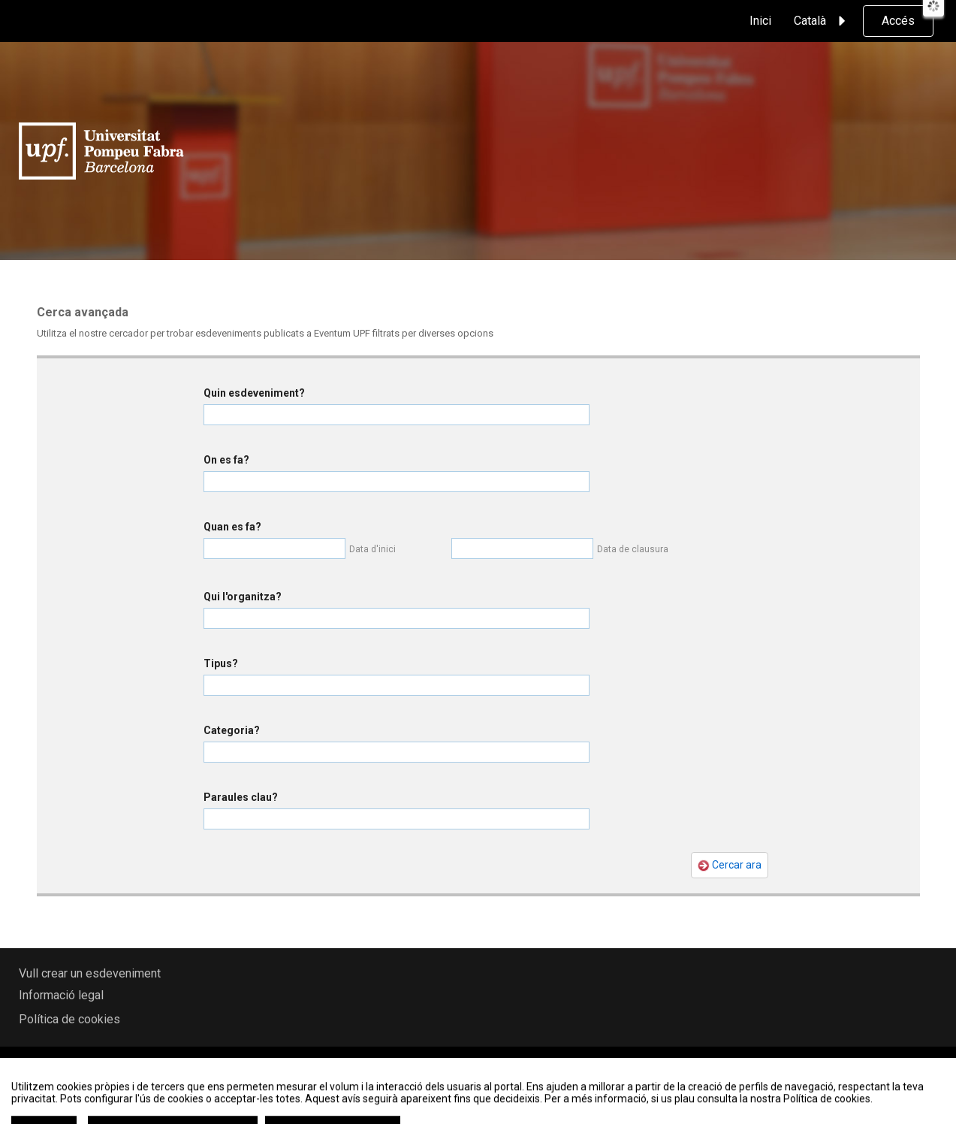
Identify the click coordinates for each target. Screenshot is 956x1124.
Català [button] (822, 21)
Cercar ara (729, 865)
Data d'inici (372, 549)
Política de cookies (69, 1019)
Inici (760, 21)
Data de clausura (632, 549)
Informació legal (61, 995)
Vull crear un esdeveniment (90, 973)
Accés (898, 21)
